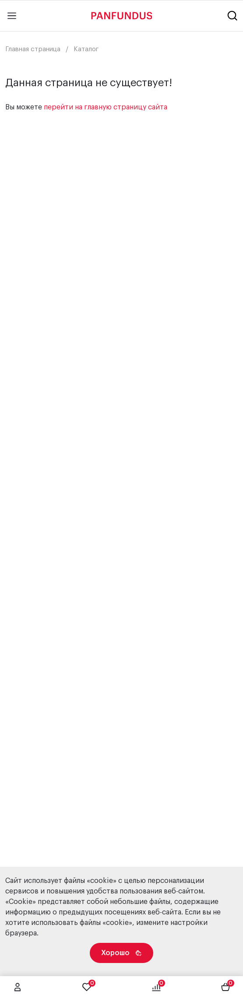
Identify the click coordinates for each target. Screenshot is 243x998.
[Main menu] (11, 15)
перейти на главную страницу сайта (105, 107)
